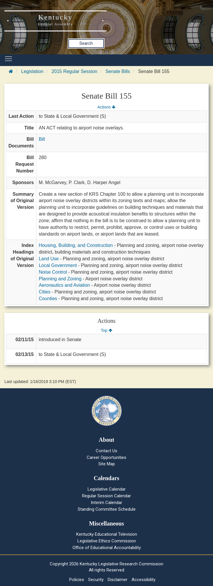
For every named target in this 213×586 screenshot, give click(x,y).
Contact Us (106, 450)
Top (106, 330)
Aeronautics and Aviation (64, 285)
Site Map (106, 463)
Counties (48, 298)
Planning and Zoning (60, 278)
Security (96, 579)
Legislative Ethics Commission (106, 541)
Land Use (49, 258)
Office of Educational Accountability (106, 547)
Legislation (32, 71)
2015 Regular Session (74, 71)
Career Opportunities (106, 457)
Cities (44, 291)
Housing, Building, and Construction (76, 245)
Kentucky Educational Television (106, 534)
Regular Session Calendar (106, 495)
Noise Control (53, 272)
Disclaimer (117, 579)
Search (86, 43)
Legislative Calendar (107, 489)
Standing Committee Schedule (107, 509)
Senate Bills (117, 71)
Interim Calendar (106, 502)
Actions (106, 107)
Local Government (58, 265)
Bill (42, 139)
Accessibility (143, 579)
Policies (76, 579)
